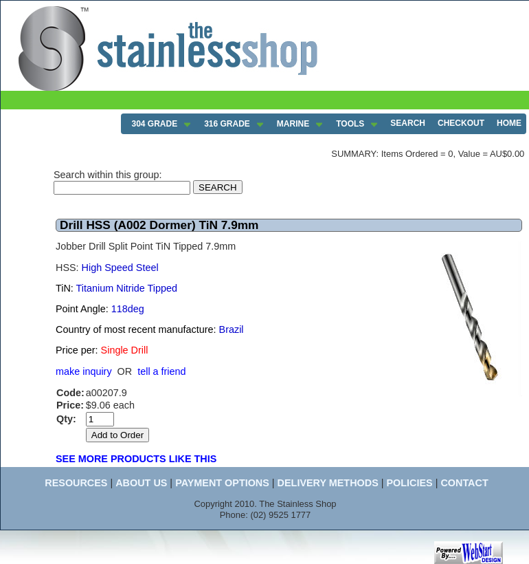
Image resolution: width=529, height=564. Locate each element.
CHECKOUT (461, 123)
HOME (509, 123)
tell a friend (161, 371)
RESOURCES (76, 482)
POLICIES (409, 482)
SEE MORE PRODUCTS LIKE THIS (136, 458)
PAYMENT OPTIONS (222, 482)
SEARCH (407, 123)
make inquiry (84, 371)
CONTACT (464, 482)
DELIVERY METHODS (328, 482)
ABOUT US (141, 482)
